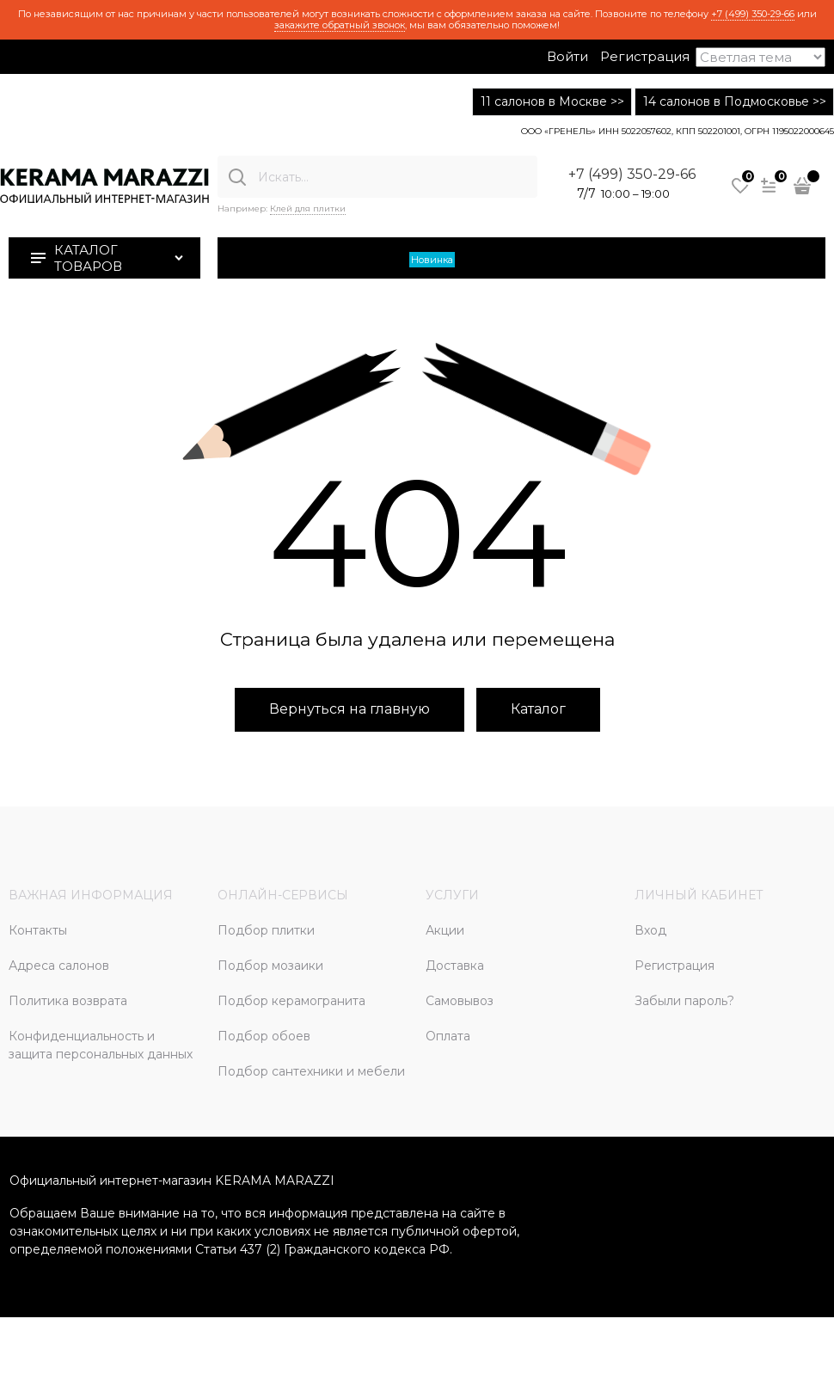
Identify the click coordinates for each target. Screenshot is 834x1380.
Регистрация (645, 56)
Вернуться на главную (349, 709)
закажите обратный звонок (339, 25)
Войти (567, 56)
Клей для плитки (308, 208)
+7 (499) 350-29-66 (752, 14)
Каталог (538, 709)
